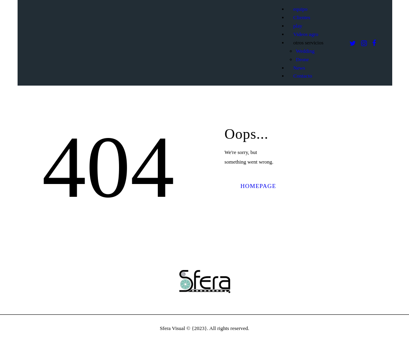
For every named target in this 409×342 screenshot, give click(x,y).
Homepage (258, 186)
